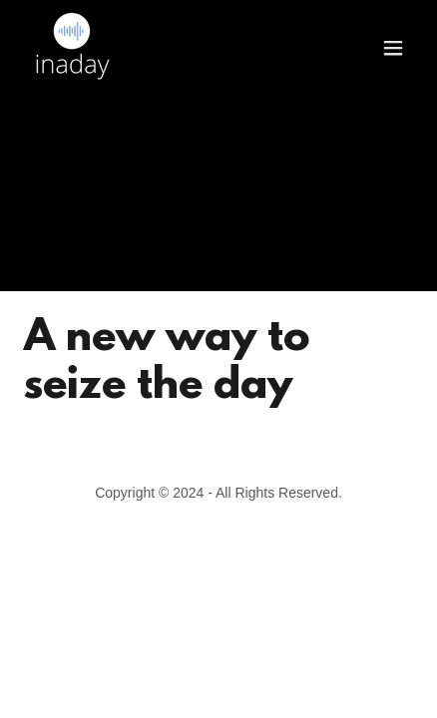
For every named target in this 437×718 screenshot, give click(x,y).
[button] (393, 48)
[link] (72, 48)
